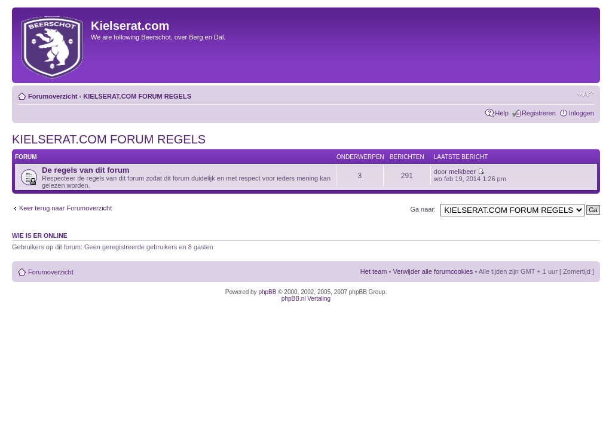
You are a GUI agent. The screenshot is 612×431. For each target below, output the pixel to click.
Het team (373, 271)
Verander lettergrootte (585, 93)
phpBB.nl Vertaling (306, 298)
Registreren (539, 113)
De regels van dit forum (86, 170)
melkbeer (462, 171)
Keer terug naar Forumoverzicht (65, 208)
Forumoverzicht (53, 96)
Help (502, 113)
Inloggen (581, 113)
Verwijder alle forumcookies (433, 271)
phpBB (267, 292)
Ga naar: (423, 209)
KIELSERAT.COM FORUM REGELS (137, 96)
